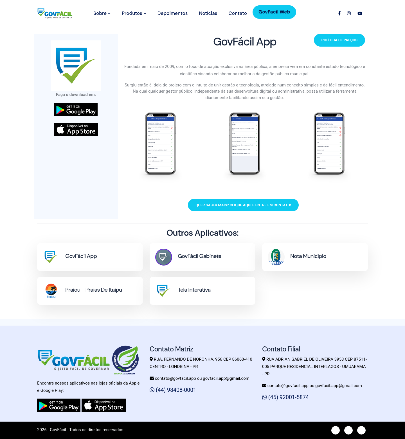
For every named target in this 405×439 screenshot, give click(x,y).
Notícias (208, 13)
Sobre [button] (102, 13)
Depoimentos (173, 13)
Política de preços (339, 40)
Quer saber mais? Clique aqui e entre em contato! (243, 205)
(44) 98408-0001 (173, 390)
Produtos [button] (134, 13)
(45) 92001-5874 (285, 397)
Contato (237, 13)
